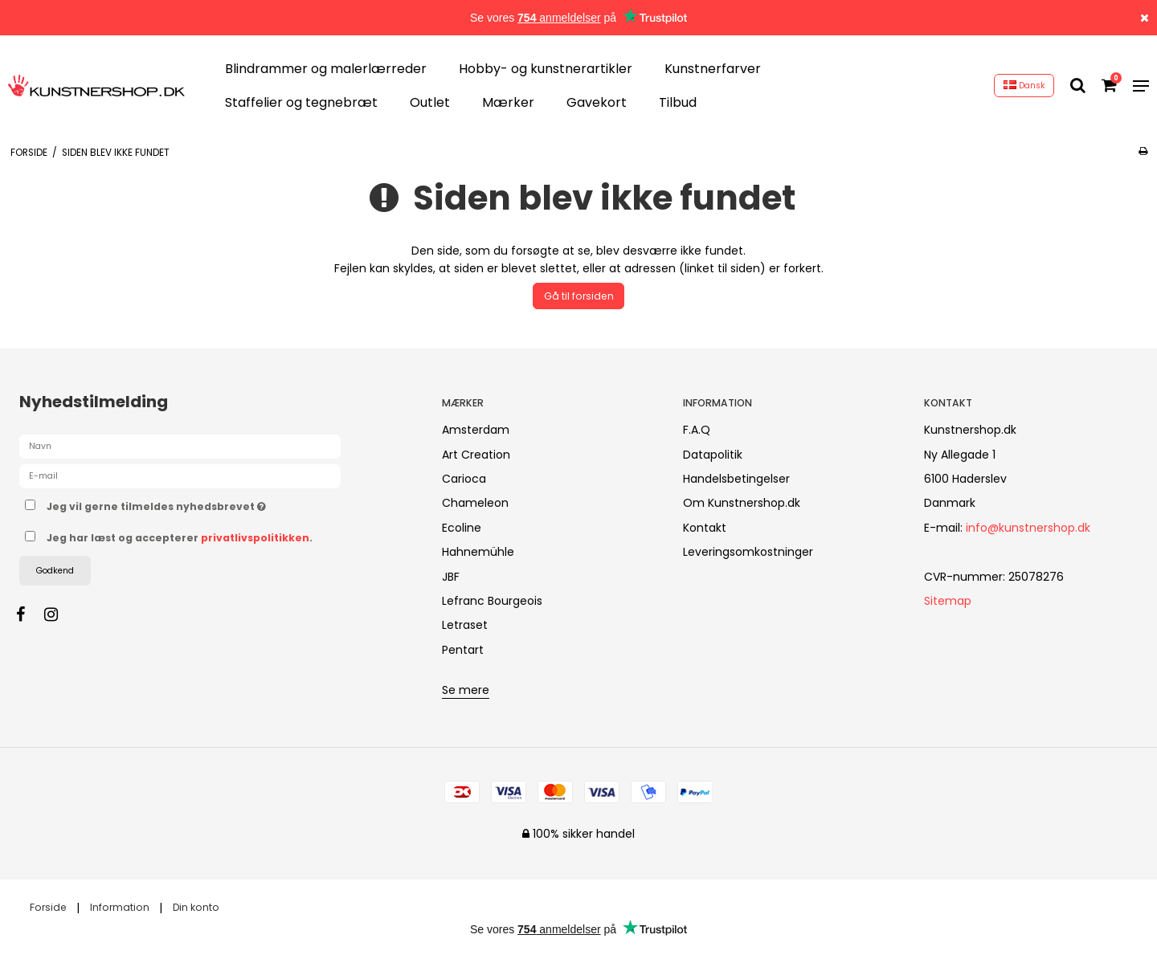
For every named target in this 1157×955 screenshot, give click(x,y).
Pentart (463, 650)
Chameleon (475, 503)
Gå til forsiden (579, 296)
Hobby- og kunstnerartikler (545, 68)
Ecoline (461, 528)
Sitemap (947, 601)
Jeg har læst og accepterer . (180, 538)
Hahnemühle (478, 552)
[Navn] (180, 446)
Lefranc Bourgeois (492, 601)
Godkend (55, 571)
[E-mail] (180, 475)
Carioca (464, 479)
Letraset (465, 625)
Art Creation (476, 455)
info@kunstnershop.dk (1028, 528)
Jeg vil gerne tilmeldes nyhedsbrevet (213, 503)
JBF (451, 577)
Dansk (1024, 86)
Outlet (430, 102)
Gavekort (596, 102)
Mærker (508, 102)
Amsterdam (475, 430)
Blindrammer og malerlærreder (326, 68)
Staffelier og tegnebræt (301, 102)
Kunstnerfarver (712, 68)
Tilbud (678, 102)
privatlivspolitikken (255, 538)
